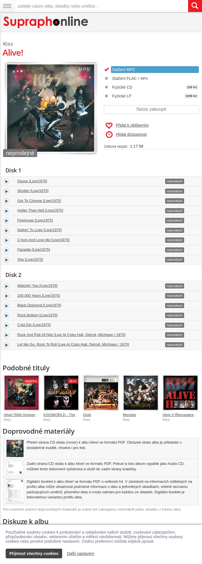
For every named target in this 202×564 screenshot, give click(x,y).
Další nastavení (80, 553)
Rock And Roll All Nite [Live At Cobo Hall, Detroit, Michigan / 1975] (71, 335)
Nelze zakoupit (151, 109)
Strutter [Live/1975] (33, 191)
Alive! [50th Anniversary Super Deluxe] (35, 415)
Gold (87, 415)
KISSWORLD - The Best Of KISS (70, 415)
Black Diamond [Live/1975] (39, 305)
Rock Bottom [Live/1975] (37, 315)
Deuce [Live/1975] (32, 181)
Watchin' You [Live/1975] (37, 285)
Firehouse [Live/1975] (35, 220)
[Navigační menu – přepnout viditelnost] (7, 6)
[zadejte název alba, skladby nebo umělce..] (101, 6)
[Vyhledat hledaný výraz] (195, 6)
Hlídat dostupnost (126, 134)
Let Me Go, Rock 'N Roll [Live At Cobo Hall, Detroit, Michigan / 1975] (73, 344)
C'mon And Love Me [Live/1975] (43, 240)
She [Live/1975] (30, 259)
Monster (129, 415)
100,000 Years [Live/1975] (38, 295)
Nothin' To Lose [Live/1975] (39, 230)
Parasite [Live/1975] (33, 249)
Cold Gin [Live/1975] (34, 325)
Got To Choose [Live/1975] (39, 201)
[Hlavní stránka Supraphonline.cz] (46, 22)
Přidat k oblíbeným (127, 125)
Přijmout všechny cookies (33, 553)
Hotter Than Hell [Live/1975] (40, 210)
